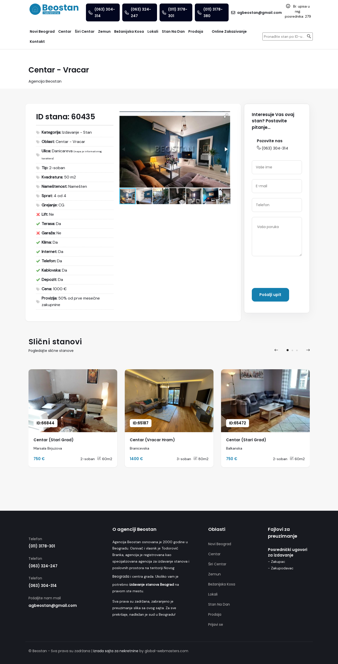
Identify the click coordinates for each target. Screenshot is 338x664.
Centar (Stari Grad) (54, 439)
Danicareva (62, 151)
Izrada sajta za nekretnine (115, 650)
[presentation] (290, 273)
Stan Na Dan (219, 604)
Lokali (213, 594)
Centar (214, 554)
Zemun (214, 574)
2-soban (87, 459)
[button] (226, 116)
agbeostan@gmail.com (52, 605)
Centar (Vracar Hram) (152, 439)
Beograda (120, 576)
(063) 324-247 (42, 566)
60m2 (104, 459)
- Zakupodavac (280, 568)
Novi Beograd (219, 543)
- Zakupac (276, 561)
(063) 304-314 (272, 148)
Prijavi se (215, 624)
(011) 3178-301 (41, 546)
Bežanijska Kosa (221, 584)
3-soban (184, 459)
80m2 (201, 459)
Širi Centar (217, 564)
